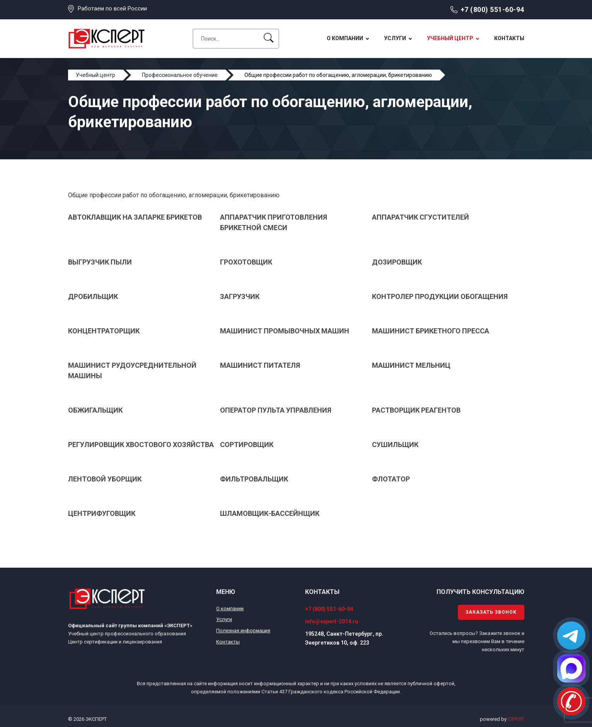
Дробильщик (93, 296)
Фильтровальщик (254, 479)
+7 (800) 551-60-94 (492, 9)
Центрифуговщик (101, 513)
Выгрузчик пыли (100, 262)
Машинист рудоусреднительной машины (132, 370)
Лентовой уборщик (105, 479)
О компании (345, 38)
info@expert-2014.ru (331, 621)
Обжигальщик (95, 410)
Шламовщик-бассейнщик (269, 513)
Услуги (395, 38)
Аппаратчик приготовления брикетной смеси (273, 222)
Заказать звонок (491, 612)
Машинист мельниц (411, 365)
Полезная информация (243, 630)
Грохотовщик (246, 262)
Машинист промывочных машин (284, 331)
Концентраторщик (104, 331)
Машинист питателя (260, 365)
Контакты (509, 38)
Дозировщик (397, 262)
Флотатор (391, 479)
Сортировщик (246, 444)
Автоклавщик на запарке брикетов (135, 217)
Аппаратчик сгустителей (420, 217)
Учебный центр (450, 38)
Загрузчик (239, 296)
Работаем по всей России (112, 8)
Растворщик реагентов (416, 410)
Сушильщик (395, 444)
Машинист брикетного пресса (430, 331)
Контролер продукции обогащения (440, 296)
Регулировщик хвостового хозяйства (141, 444)
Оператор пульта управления (275, 410)
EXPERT (516, 719)
